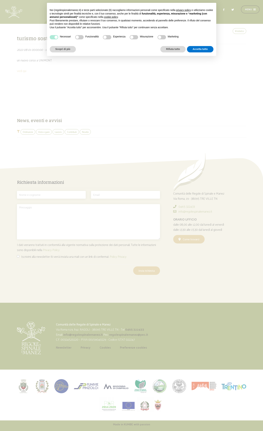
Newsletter (63, 347)
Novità (85, 132)
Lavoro (58, 132)
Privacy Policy (51, 250)
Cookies (105, 347)
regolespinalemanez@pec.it (129, 334)
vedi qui (21, 71)
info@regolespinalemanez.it (192, 211)
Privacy (85, 347)
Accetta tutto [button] (200, 49)
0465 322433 (184, 206)
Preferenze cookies (133, 347)
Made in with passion (131, 424)
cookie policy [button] (111, 17)
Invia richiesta (146, 270)
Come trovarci (189, 239)
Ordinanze (28, 132)
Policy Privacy (118, 256)
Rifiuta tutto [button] (173, 49)
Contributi (72, 132)
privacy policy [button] (183, 10)
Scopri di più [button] (62, 49)
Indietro (239, 31)
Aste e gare (44, 132)
